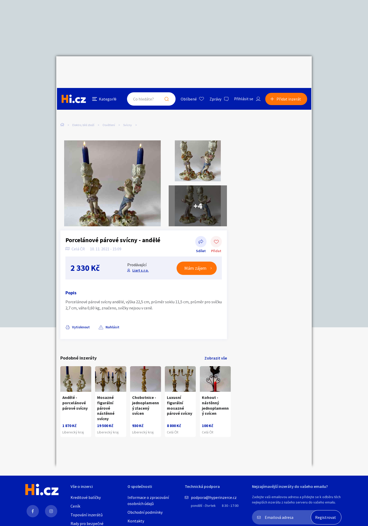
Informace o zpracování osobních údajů (148, 500)
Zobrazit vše (215, 347)
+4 (197, 196)
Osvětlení (108, 104)
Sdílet (200, 232)
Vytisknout (81, 317)
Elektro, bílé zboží (83, 104)
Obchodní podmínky (145, 512)
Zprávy (214, 67)
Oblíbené (188, 67)
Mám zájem (195, 258)
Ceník (75, 506)
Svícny (127, 104)
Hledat (166, 67)
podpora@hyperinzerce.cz (214, 497)
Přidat (216, 232)
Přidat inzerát (289, 67)
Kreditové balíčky (86, 497)
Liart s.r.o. (140, 260)
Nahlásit (112, 317)
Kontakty (136, 520)
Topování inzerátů (87, 514)
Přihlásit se (243, 67)
